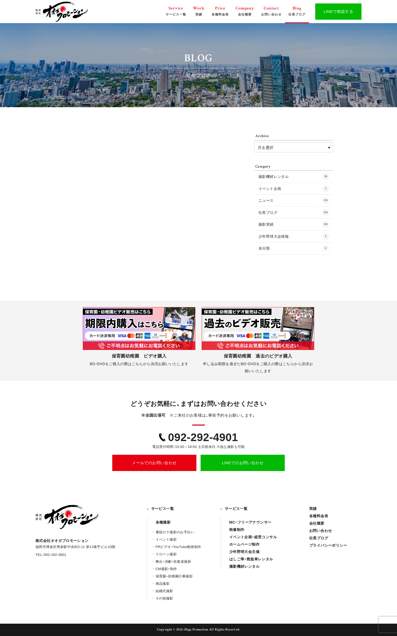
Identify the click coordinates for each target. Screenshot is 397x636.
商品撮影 (163, 584)
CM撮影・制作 (166, 569)
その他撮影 (164, 598)
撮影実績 (293, 224)
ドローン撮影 (166, 554)
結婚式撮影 (164, 591)
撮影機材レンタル (293, 176)
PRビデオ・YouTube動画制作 (178, 547)
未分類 (293, 248)
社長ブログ (293, 212)
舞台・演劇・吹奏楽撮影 (173, 561)
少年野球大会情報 (293, 236)
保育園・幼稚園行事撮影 (174, 576)
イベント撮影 (166, 539)
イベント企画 (293, 188)
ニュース (293, 200)
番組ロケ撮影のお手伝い (175, 532)
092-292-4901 (203, 437)
